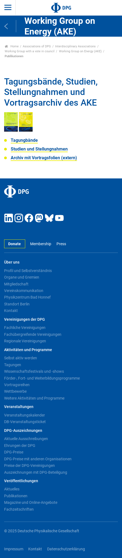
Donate (14, 244)
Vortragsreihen (17, 385)
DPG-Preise (13, 452)
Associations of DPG (37, 46)
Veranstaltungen (18, 406)
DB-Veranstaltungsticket (25, 422)
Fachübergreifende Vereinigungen (32, 334)
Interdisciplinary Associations (75, 46)
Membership (40, 244)
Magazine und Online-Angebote (30, 502)
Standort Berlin (17, 304)
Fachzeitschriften (19, 509)
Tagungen (12, 365)
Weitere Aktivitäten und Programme (34, 398)
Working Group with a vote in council (30, 51)
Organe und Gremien (21, 277)
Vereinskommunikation (23, 290)
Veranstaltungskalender (24, 415)
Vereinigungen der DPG (24, 319)
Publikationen (15, 496)
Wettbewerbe (15, 391)
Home (12, 46)
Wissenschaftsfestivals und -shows (34, 371)
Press (61, 244)
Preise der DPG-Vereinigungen (29, 465)
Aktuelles (11, 489)
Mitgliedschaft (16, 284)
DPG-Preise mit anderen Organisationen (38, 459)
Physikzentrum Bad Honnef (27, 297)
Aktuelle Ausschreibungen (26, 438)
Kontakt (11, 310)
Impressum (13, 549)
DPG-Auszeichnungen (23, 430)
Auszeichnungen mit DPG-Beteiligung (35, 472)
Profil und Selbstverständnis (28, 270)
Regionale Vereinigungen (25, 341)
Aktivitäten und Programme (28, 350)
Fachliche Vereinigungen (25, 327)
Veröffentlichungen (21, 481)
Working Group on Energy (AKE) (80, 51)
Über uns (11, 262)
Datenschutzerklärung (66, 549)
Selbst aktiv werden (20, 358)
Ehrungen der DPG (19, 445)
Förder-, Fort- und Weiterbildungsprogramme (42, 378)
